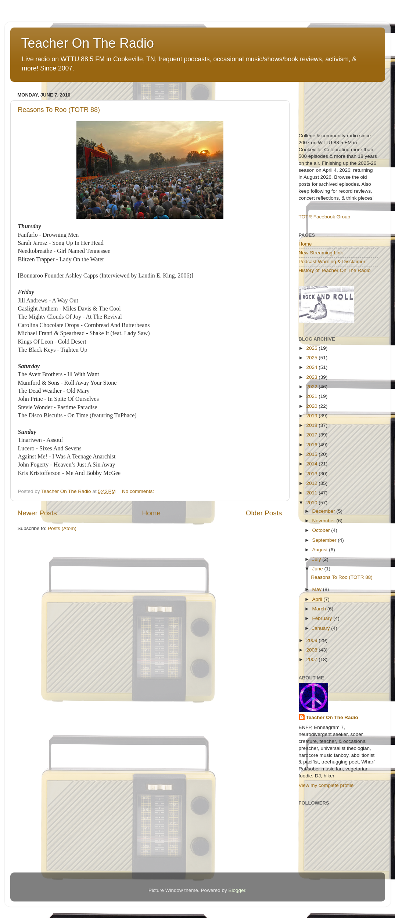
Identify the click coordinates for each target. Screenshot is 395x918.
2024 (312, 367)
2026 (312, 348)
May (317, 589)
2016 (312, 444)
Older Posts (264, 513)
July (317, 559)
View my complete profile (326, 785)
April (318, 599)
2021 (312, 396)
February (323, 618)
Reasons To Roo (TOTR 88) (59, 109)
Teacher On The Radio (87, 43)
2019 (312, 415)
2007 (312, 659)
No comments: (138, 491)
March (319, 609)
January (321, 628)
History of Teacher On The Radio (335, 270)
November (324, 520)
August (320, 549)
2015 (312, 454)
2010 (312, 502)
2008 (312, 650)
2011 (312, 493)
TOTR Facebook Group (325, 216)
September (325, 540)
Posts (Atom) (62, 528)
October (321, 530)
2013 (312, 473)
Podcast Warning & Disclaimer (332, 261)
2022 (312, 386)
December (324, 511)
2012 (312, 483)
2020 (312, 406)
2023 (312, 377)
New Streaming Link (321, 252)
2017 (312, 435)
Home (151, 513)
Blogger (237, 890)
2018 (312, 425)
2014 (312, 464)
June (318, 569)
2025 (312, 357)
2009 (312, 640)
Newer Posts (37, 513)
